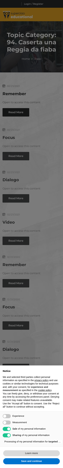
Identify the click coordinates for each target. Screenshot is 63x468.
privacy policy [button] (41, 380)
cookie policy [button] (44, 390)
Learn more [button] (31, 453)
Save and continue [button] (31, 461)
